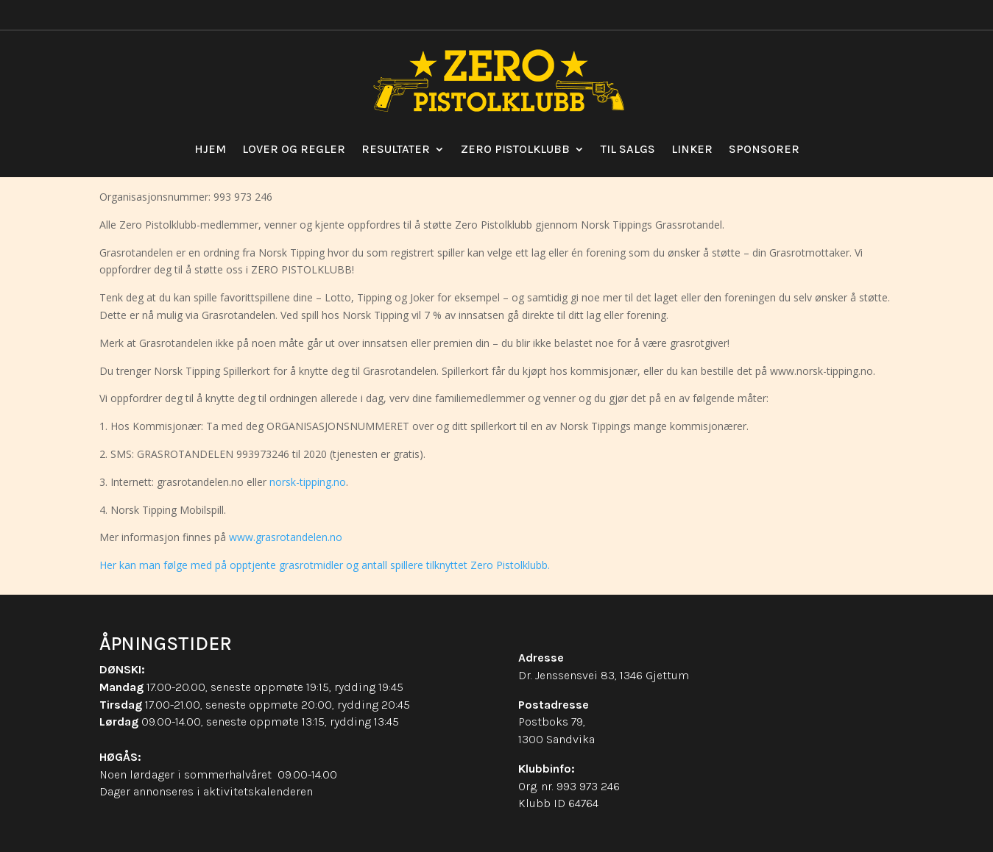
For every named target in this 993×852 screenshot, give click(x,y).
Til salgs (628, 149)
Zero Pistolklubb (515, 149)
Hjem (210, 149)
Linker (692, 149)
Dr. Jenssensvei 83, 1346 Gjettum (603, 675)
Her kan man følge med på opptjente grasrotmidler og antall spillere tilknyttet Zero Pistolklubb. (324, 565)
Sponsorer (764, 149)
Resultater (395, 149)
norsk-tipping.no (307, 482)
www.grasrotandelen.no (285, 537)
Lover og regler (293, 149)
